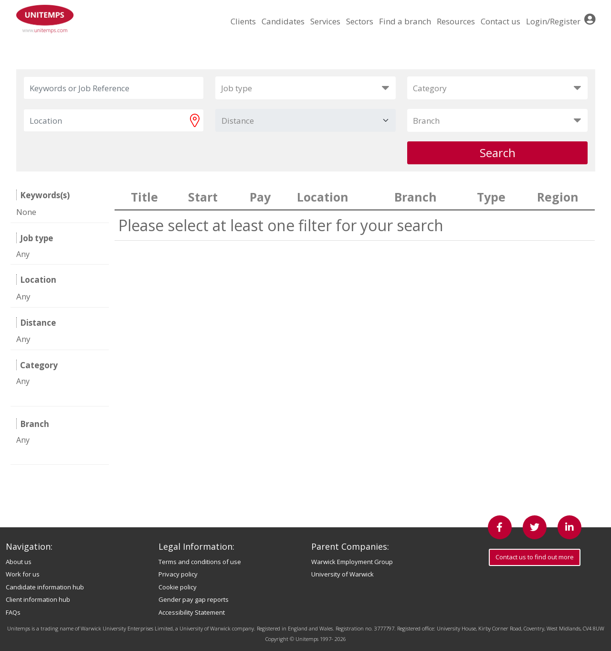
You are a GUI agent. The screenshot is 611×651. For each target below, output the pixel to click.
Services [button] (325, 21)
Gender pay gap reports (193, 599)
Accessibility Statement (191, 612)
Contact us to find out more (534, 557)
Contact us (500, 21)
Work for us (23, 574)
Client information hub (38, 599)
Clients (243, 21)
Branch (426, 120)
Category (430, 88)
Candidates (283, 21)
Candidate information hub (45, 587)
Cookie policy (177, 587)
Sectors (359, 21)
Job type (236, 88)
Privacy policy (178, 574)
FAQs (13, 612)
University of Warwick (342, 574)
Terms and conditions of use (199, 561)
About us (19, 561)
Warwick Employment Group (352, 561)
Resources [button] (456, 21)
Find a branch (405, 21)
